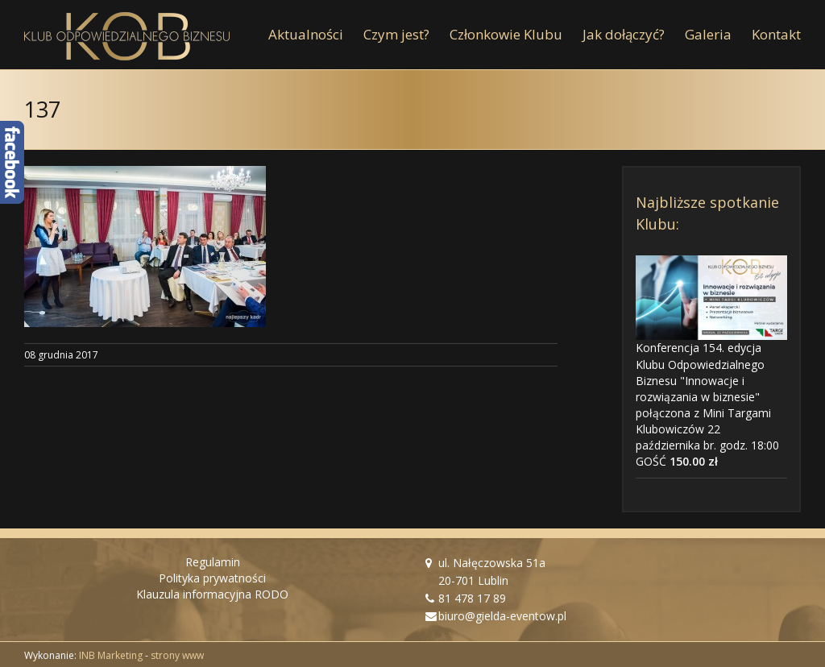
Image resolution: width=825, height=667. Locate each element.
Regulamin (212, 562)
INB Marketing (111, 655)
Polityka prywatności (212, 578)
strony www (177, 655)
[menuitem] (315, 34)
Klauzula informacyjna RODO (212, 594)
